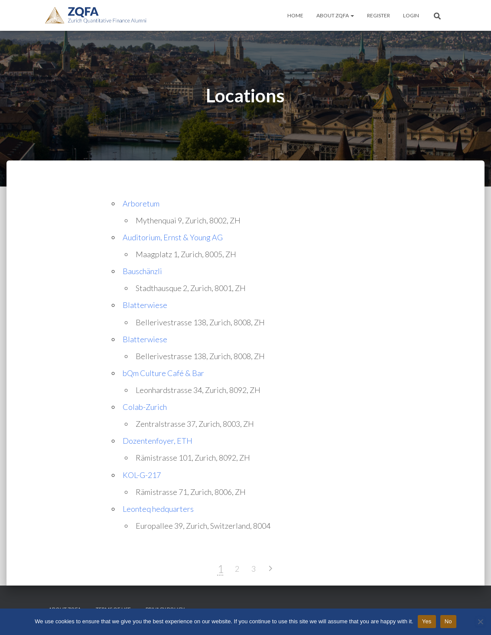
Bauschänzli (142, 271)
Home (295, 15)
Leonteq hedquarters (158, 509)
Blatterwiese (145, 305)
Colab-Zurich (145, 407)
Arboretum (141, 203)
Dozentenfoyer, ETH (157, 440)
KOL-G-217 (142, 475)
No (448, 621)
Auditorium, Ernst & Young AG (173, 237)
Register (378, 15)
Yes (427, 621)
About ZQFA (335, 15)
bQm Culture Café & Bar (163, 373)
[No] (480, 621)
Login (411, 15)
